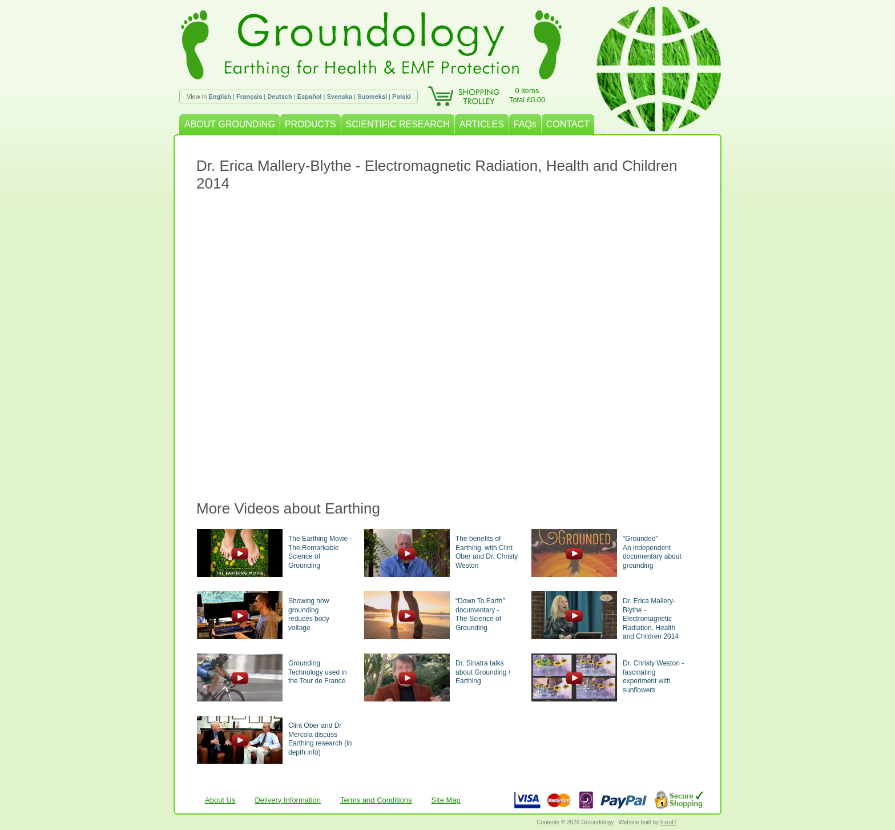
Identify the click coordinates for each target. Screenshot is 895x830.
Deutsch (279, 96)
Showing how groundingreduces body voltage (308, 614)
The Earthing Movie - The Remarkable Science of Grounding (320, 552)
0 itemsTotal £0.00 (527, 95)
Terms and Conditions (376, 800)
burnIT (668, 822)
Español (309, 96)
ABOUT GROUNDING (229, 124)
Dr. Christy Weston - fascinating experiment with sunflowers (653, 676)
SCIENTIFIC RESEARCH (398, 124)
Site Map (446, 800)
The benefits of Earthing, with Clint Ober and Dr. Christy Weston (486, 552)
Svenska (339, 96)
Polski (401, 96)
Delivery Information (288, 800)
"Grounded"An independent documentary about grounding (652, 552)
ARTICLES (481, 124)
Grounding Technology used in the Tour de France (317, 672)
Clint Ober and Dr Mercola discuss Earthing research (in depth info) (320, 738)
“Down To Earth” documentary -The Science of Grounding (480, 614)
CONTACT (568, 124)
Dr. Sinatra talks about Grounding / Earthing (482, 672)
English (219, 96)
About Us (220, 800)
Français (249, 96)
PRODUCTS (310, 124)
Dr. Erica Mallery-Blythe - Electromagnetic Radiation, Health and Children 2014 (651, 618)
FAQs (525, 124)
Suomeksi (372, 96)
